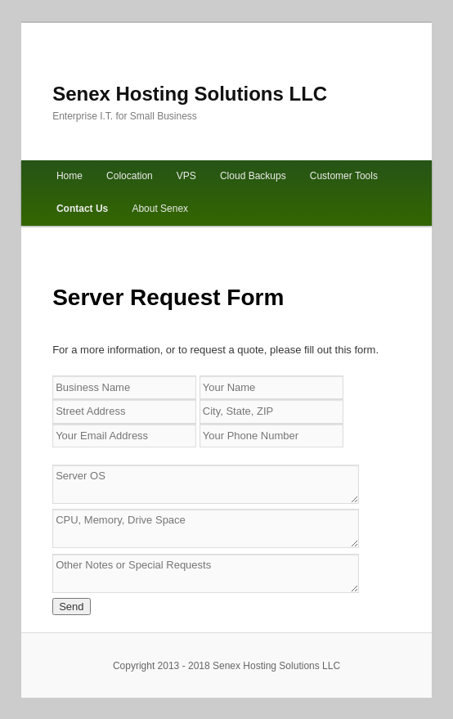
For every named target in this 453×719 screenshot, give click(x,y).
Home (69, 176)
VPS (186, 176)
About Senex (160, 208)
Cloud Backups (253, 176)
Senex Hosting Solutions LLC (189, 94)
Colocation (129, 176)
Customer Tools (344, 176)
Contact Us (82, 208)
